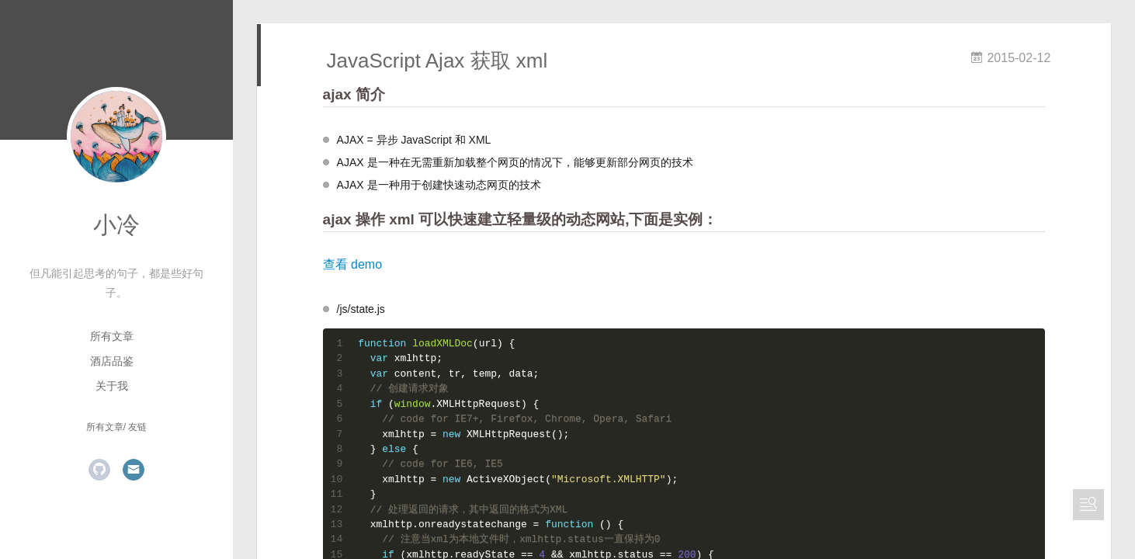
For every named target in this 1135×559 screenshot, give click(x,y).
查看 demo (352, 264)
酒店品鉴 (112, 361)
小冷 (116, 224)
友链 (137, 427)
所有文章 (112, 336)
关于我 (111, 386)
